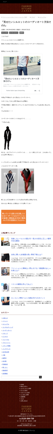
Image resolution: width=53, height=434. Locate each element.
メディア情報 (6, 346)
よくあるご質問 (25, 394)
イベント (5, 321)
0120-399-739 (28, 418)
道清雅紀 (5, 373)
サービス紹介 (24, 390)
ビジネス (5, 336)
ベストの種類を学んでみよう (22, 284)
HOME (22, 384)
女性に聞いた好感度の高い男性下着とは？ (27, 254)
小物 (3, 355)
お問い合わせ (24, 400)
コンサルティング (7, 327)
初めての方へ (24, 386)
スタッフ (5, 333)
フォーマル (5, 339)
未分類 (4, 361)
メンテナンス (6, 349)
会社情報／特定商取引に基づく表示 (26, 425)
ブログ (22, 398)
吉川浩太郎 (5, 352)
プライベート (6, 342)
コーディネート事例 (26, 388)
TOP (15, 17)
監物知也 (5, 364)
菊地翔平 (5, 370)
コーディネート (14, 32)
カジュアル (5, 32)
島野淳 (21, 32)
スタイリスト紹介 (25, 392)
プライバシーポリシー (26, 423)
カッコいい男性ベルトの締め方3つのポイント (28, 298)
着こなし (5, 367)
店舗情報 (23, 396)
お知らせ (5, 318)
